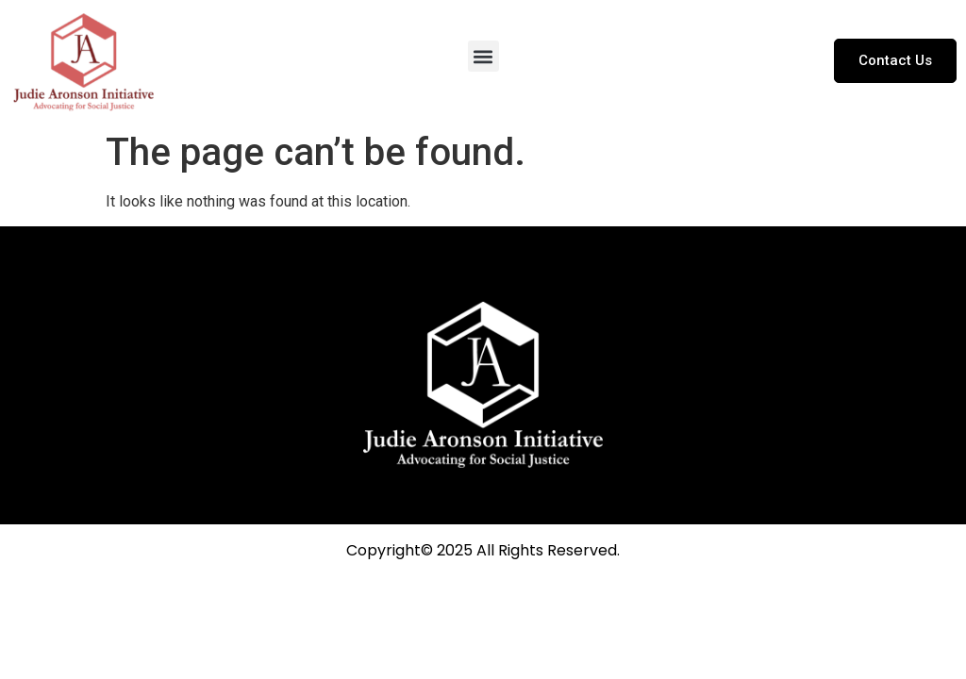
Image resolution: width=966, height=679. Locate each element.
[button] (483, 56)
